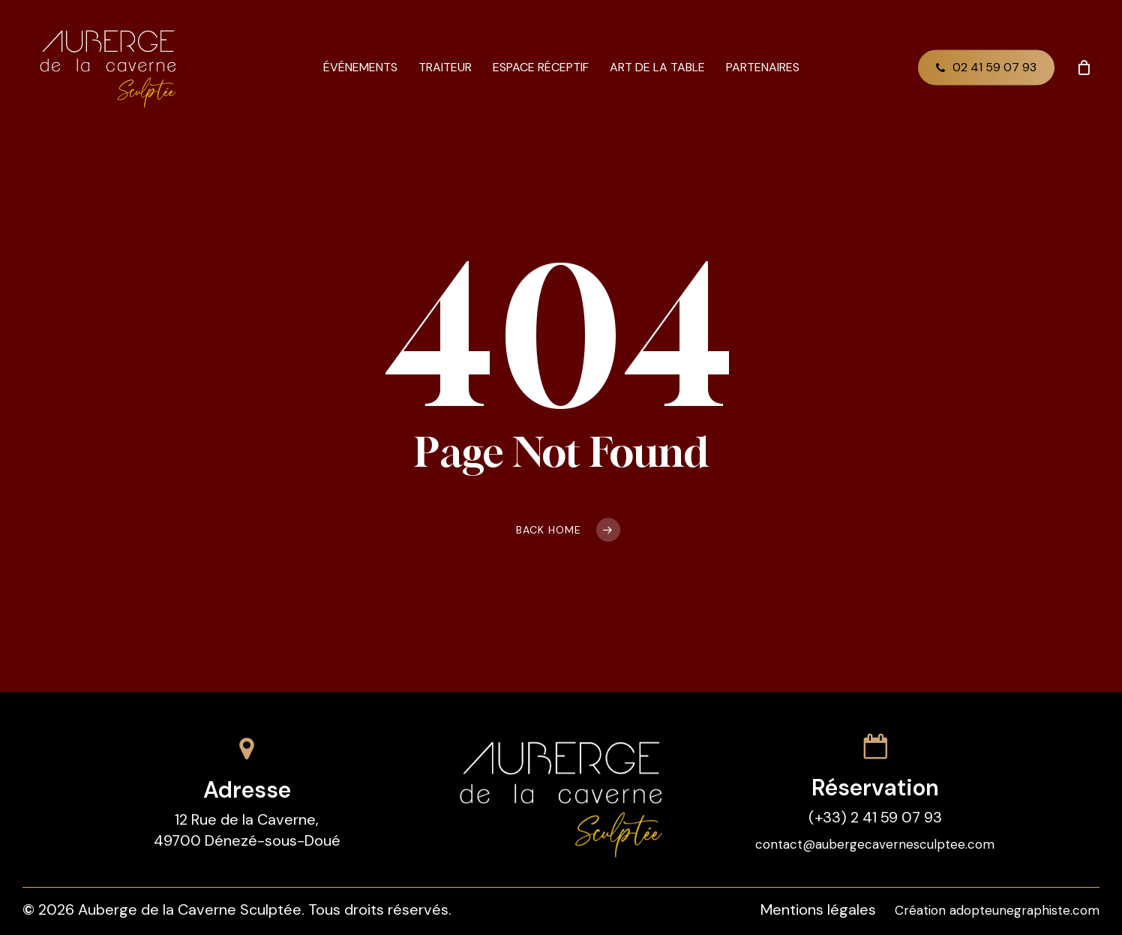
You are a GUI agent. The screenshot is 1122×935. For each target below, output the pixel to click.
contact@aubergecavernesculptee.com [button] (874, 844)
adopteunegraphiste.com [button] (1025, 910)
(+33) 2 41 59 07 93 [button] (875, 817)
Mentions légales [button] (818, 909)
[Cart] (1084, 67)
